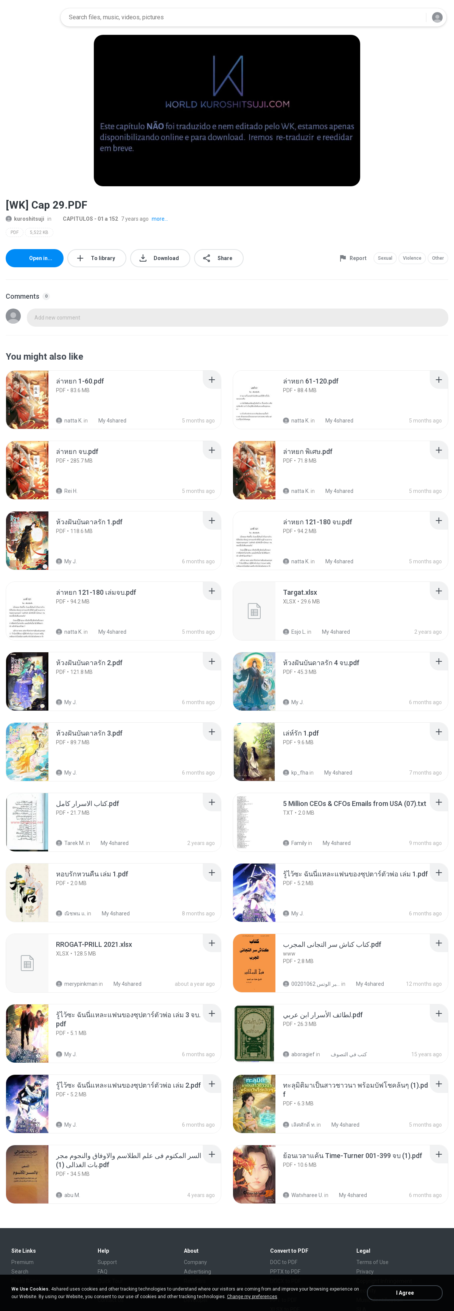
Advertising (197, 1272)
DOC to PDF (283, 1262)
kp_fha (295, 773)
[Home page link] (30, 17)
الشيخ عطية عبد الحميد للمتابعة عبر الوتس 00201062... (311, 984)
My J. (66, 561)
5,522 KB (39, 232)
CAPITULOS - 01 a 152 (86, 219)
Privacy (365, 1272)
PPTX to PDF (285, 1272)
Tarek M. (70, 843)
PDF (15, 232)
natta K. (69, 421)
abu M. (68, 1195)
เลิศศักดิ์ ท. (299, 1125)
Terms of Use (372, 1262)
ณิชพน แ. (71, 913)
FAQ (102, 1272)
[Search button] (416, 17)
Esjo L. (294, 632)
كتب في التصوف (344, 1054)
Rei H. (67, 491)
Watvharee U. (303, 1195)
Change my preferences (252, 1296)
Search (19, 1272)
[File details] (35, 400)
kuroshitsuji (25, 219)
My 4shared (108, 421)
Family (295, 843)
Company (195, 1262)
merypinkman (77, 984)
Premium (22, 1262)
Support (107, 1262)
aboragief (299, 1054)
